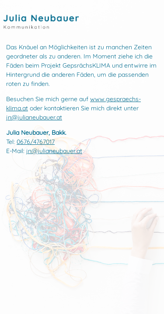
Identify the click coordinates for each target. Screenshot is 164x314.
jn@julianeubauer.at (34, 117)
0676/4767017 (36, 142)
